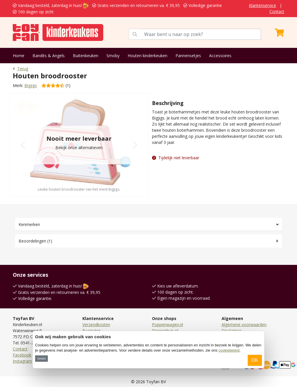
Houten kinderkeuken (147, 55)
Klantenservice (262, 5)
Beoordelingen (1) (35, 241)
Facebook (22, 355)
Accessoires (220, 55)
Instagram (22, 361)
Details (41, 358)
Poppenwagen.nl (167, 324)
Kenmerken (29, 224)
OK (254, 360)
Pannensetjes (188, 55)
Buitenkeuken (85, 55)
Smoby (112, 55)
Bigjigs (30, 85)
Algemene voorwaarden (244, 324)
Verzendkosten (96, 324)
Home (18, 55)
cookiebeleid (228, 350)
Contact (276, 11)
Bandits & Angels (48, 55)
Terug (20, 68)
